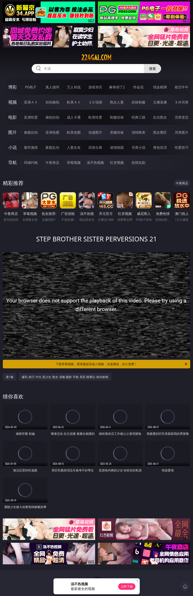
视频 (12, 102)
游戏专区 (95, 87)
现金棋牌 (160, 87)
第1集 (10, 377)
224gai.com (96, 57)
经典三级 (138, 117)
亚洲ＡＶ (31, 102)
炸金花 (138, 87)
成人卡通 (74, 117)
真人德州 (52, 87)
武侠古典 (95, 147)
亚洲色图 (52, 132)
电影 (12, 117)
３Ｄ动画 (95, 102)
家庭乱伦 (52, 147)
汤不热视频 (95, 162)
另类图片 (181, 132)
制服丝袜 (117, 117)
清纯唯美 (138, 132)
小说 (12, 147)
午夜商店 (52, 162)
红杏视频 (117, 162)
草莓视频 (74, 162)
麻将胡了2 (117, 87)
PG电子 (30, 87)
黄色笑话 (160, 147)
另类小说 (138, 147)
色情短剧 (138, 162)
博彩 (12, 87)
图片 (12, 132)
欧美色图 (74, 132)
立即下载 (127, 586)
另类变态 (181, 117)
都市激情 (31, 147)
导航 (12, 162)
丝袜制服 (138, 102)
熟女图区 (160, 132)
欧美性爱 (95, 117)
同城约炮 (31, 162)
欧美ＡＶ (74, 102)
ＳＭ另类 (181, 102)
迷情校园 (117, 147)
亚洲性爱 (31, 117)
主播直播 (160, 102)
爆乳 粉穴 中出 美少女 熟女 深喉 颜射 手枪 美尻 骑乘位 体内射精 (65, 377)
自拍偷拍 (52, 102)
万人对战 (74, 87)
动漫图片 (95, 132)
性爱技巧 (181, 147)
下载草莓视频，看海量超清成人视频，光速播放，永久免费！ (122, 364)
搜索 (152, 68)
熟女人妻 (117, 102)
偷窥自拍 (31, 132)
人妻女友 (74, 147)
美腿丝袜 (117, 132)
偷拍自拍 (52, 117)
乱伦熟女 (160, 117)
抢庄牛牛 (181, 87)
